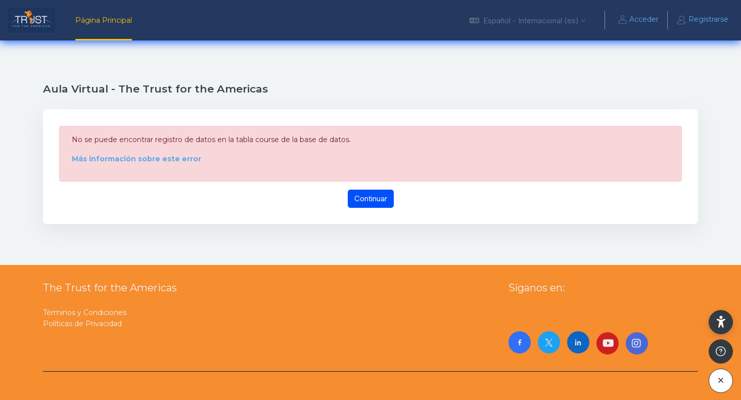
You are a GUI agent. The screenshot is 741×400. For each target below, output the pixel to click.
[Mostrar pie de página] (721, 351)
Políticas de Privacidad (82, 323)
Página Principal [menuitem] (103, 20)
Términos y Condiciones (84, 312)
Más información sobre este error (136, 158)
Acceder (638, 20)
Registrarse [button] (702, 20)
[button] (527, 20)
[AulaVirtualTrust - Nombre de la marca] (31, 20)
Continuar (370, 198)
